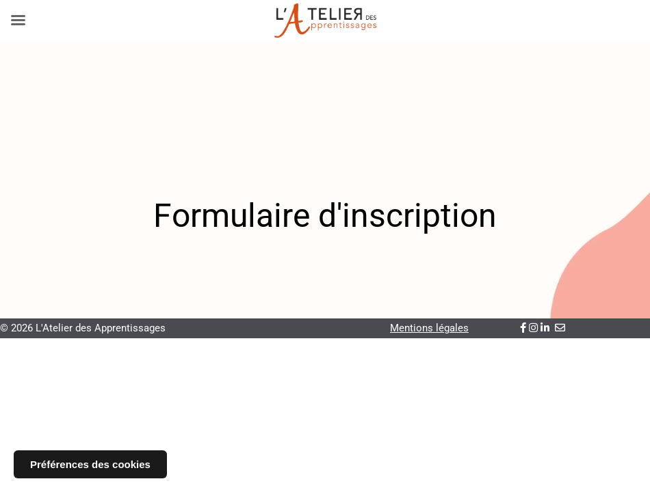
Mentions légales (429, 328)
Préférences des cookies (90, 464)
